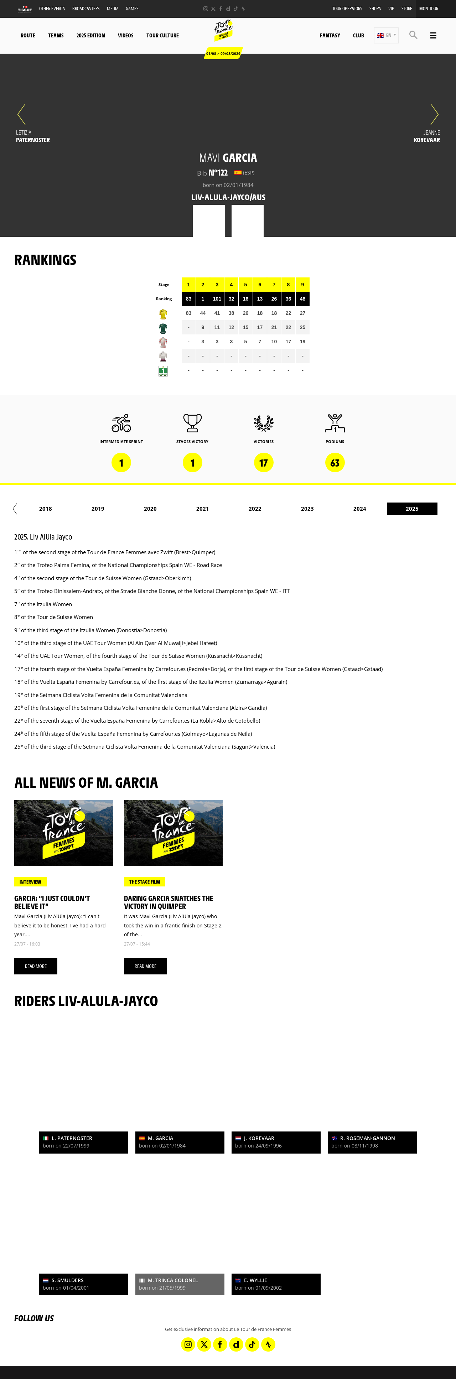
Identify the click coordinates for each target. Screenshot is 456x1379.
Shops (375, 8)
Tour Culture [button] (162, 35)
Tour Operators (347, 8)
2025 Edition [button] (91, 35)
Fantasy (330, 35)
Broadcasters (86, 8)
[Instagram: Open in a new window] (205, 8)
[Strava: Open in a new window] (243, 8)
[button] (386, 35)
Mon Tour (428, 8)
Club (358, 35)
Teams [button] (56, 35)
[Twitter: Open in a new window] (213, 8)
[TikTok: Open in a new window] (235, 8)
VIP (391, 8)
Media (113, 8)
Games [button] (132, 8)
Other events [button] (52, 8)
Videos (126, 35)
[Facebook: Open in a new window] (220, 8)
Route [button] (28, 35)
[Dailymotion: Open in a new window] (228, 8)
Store (406, 8)
